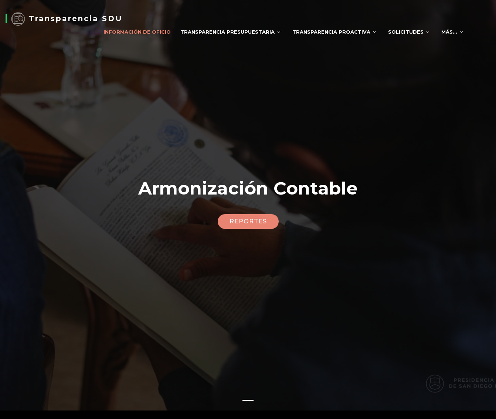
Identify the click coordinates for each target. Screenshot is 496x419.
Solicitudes (406, 32)
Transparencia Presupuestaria (227, 32)
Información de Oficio (137, 32)
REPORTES (248, 219)
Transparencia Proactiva (331, 32)
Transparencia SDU (67, 18)
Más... (449, 32)
